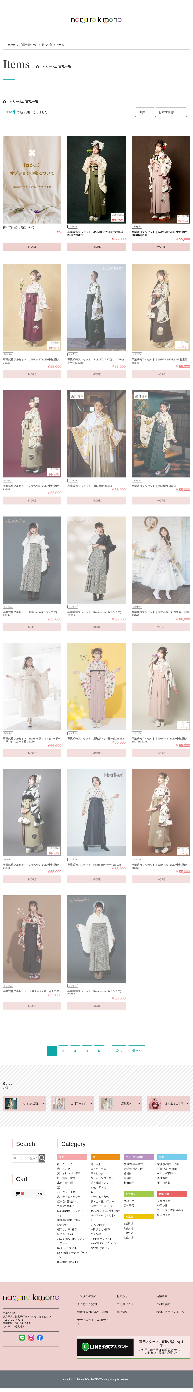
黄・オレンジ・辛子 (69, 1174)
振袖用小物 (163, 1202)
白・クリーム (65, 1165)
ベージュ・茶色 (66, 1193)
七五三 (129, 1218)
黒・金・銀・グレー (69, 1198)
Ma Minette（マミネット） (70, 1214)
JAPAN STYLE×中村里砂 (105, 1212)
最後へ (143, 1051)
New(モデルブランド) (103, 1244)
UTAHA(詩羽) (98, 1226)
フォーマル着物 (134, 1158)
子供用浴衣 (163, 1184)
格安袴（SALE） (100, 1249)
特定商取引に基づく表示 (92, 1313)
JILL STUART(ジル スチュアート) (71, 1242)
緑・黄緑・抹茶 (66, 1179)
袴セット (96, 1165)
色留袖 (128, 1174)
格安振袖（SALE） (68, 1263)
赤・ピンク (63, 1170)
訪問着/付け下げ (133, 1170)
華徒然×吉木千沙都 (68, 1221)
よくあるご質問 (87, 1305)
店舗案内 (161, 1297)
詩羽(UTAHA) (65, 1235)
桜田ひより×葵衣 (67, 1230)
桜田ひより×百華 (100, 1230)
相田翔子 (129, 1184)
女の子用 (129, 1202)
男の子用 (129, 1207)
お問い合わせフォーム (170, 1313)
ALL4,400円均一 (166, 1174)
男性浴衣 (162, 1179)
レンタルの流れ (87, 1297)
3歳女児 (128, 1229)
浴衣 (161, 1158)
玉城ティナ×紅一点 (102, 1207)
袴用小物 (162, 1207)
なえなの (62, 1226)
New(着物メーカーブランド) (72, 1256)
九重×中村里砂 (65, 1207)
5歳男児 (128, 1234)
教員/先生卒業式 (133, 1165)
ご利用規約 (163, 1305)
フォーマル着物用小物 (170, 1211)
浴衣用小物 (163, 1216)
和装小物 (164, 1195)
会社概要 (122, 1313)
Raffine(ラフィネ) (67, 1249)
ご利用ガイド (125, 1305)
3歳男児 (128, 1225)
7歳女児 (128, 1239)
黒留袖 (128, 1179)
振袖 (61, 1158)
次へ (123, 1051)
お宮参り (130, 1195)
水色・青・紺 (65, 1184)
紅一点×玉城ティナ (68, 1202)
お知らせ (122, 1297)
